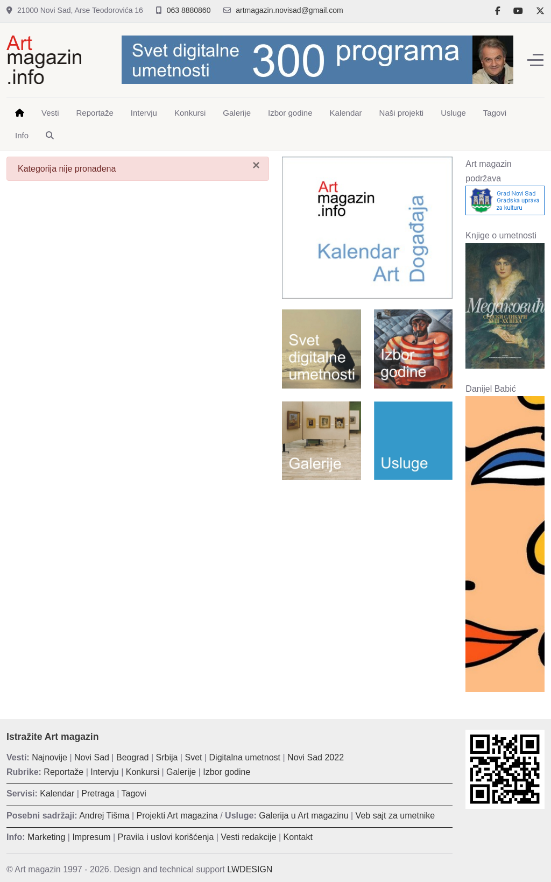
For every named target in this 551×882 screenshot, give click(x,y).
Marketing (46, 837)
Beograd (132, 757)
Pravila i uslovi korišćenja (166, 837)
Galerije (181, 772)
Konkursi (142, 772)
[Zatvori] (256, 165)
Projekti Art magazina (177, 815)
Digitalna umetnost (245, 757)
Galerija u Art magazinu (303, 815)
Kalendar (57, 793)
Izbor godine (226, 772)
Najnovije (49, 757)
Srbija (167, 757)
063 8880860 (189, 10)
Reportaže (63, 772)
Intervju (104, 772)
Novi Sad (91, 757)
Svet (193, 757)
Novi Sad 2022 (315, 757)
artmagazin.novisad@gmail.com (289, 10)
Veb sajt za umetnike (395, 815)
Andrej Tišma (104, 815)
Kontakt (298, 837)
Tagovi (134, 793)
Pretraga (97, 793)
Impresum (91, 837)
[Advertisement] (367, 558)
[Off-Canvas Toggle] (535, 60)
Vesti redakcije (248, 837)
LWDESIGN (249, 869)
